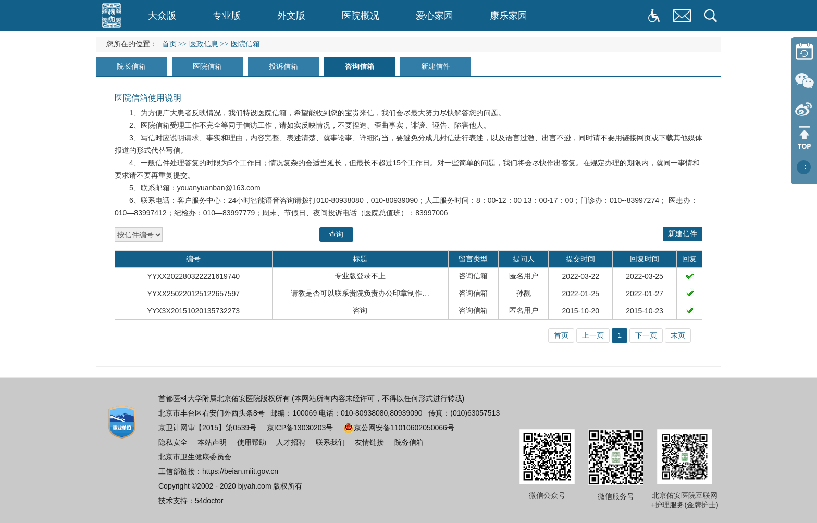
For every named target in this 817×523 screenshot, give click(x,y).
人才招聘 (290, 442)
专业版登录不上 (360, 276)
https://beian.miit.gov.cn (240, 471)
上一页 (593, 335)
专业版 (227, 15)
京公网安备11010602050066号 (398, 427)
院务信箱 (409, 442)
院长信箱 (131, 66)
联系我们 (330, 442)
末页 (678, 335)
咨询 (360, 310)
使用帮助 (251, 442)
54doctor (209, 500)
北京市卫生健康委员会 (194, 457)
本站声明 (212, 442)
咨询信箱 (359, 66)
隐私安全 (173, 442)
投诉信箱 (283, 66)
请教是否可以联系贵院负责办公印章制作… (360, 293)
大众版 (162, 15)
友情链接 (369, 442)
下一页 (646, 335)
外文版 (291, 15)
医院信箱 (207, 66)
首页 (169, 44)
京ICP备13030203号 (300, 427)
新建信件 (435, 66)
